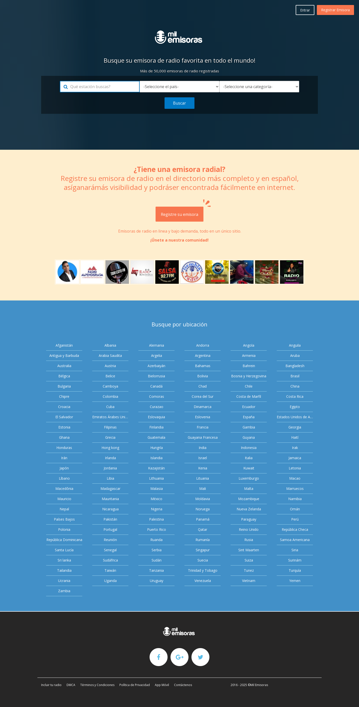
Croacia (64, 406)
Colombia (110, 396)
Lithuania (156, 478)
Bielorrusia (156, 376)
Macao (294, 478)
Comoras (156, 396)
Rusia (248, 539)
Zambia (64, 590)
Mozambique (248, 498)
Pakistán (110, 519)
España (249, 417)
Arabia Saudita (110, 355)
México (156, 498)
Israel (202, 457)
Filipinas (110, 427)
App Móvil (162, 685)
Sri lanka (64, 560)
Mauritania (110, 498)
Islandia (156, 457)
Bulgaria (64, 386)
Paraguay (248, 519)
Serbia (157, 550)
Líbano (64, 478)
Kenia (202, 468)
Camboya (110, 386)
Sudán (157, 560)
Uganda (110, 580)
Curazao (156, 406)
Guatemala (156, 437)
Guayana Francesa (203, 437)
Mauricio (64, 498)
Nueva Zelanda (249, 509)
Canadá (156, 386)
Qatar (202, 529)
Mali (202, 488)
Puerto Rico (156, 529)
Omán (295, 509)
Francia (202, 427)
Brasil (294, 376)
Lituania (202, 478)
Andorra (202, 345)
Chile (249, 386)
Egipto (295, 406)
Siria (294, 550)
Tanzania (156, 570)
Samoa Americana (295, 539)
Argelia (156, 355)
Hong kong (110, 447)
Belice (110, 376)
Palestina (156, 519)
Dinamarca (202, 406)
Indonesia (249, 447)
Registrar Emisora (335, 9)
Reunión (110, 539)
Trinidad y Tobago (202, 570)
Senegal (110, 550)
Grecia (110, 437)
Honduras (64, 447)
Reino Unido (249, 529)
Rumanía (202, 539)
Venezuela (202, 580)
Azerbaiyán (156, 365)
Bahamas (202, 365)
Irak (295, 447)
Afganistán (64, 345)
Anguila (295, 345)
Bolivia (202, 376)
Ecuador (248, 406)
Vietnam (248, 580)
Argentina (202, 355)
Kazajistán (156, 468)
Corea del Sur (202, 396)
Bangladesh (294, 365)
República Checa (295, 529)
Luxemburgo (249, 478)
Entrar (305, 10)
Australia (64, 365)
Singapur (203, 550)
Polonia (64, 529)
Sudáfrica (110, 560)
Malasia (156, 488)
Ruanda (156, 539)
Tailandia (64, 570)
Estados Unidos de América (295, 417)
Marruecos (295, 488)
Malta (248, 488)
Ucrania (64, 580)
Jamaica (294, 457)
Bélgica (64, 376)
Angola (248, 345)
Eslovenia (202, 417)
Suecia (202, 560)
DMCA (71, 685)
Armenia (249, 355)
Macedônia (64, 488)
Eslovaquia (156, 417)
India (202, 447)
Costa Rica (294, 396)
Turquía (295, 570)
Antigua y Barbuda (64, 355)
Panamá (202, 519)
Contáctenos (183, 685)
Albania (110, 345)
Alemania (156, 345)
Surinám (294, 560)
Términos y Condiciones (97, 685)
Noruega (202, 509)
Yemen (294, 580)
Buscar (179, 103)
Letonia (295, 468)
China (294, 386)
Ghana (64, 437)
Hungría (156, 447)
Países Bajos (64, 519)
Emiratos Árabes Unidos (110, 417)
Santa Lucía (64, 550)
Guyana (249, 437)
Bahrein (249, 365)
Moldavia (202, 498)
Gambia (249, 427)
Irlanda (110, 457)
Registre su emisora (182, 212)
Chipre (64, 396)
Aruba (295, 355)
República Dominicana (64, 539)
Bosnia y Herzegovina (248, 376)
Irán (64, 457)
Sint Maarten (248, 550)
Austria (110, 365)
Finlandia (156, 427)
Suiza (249, 560)
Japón (64, 468)
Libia (110, 478)
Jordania (110, 468)
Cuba (110, 406)
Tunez (249, 570)
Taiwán (110, 570)
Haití (294, 437)
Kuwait (248, 468)
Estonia (64, 427)
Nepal (64, 509)
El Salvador (64, 417)
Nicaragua (110, 509)
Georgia (294, 427)
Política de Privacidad (134, 685)
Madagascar (110, 488)
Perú (295, 519)
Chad (202, 386)
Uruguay (156, 580)
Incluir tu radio (51, 685)
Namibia (295, 498)
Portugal (110, 529)
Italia (249, 457)
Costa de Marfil (248, 396)
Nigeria (156, 509)
